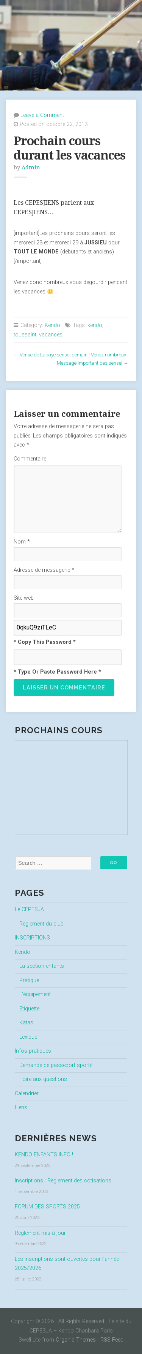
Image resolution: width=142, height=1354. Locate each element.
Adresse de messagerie (44, 570)
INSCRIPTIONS (32, 938)
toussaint (25, 335)
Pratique (29, 980)
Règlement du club (41, 924)
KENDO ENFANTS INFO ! (44, 1154)
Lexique (28, 1037)
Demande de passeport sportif (56, 1065)
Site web (24, 598)
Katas (26, 1022)
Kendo (52, 325)
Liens (21, 1107)
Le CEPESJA (29, 909)
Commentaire (30, 459)
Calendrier (27, 1093)
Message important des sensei (89, 363)
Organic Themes (76, 1340)
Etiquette (29, 1009)
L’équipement (35, 994)
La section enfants (41, 966)
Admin (31, 167)
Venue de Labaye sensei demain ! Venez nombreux (73, 355)
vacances (50, 335)
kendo (94, 325)
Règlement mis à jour (40, 1233)
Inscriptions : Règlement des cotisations (63, 1180)
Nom (22, 542)
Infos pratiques (33, 1051)
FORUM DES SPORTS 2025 (47, 1207)
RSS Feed (111, 1340)
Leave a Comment (42, 115)
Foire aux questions (43, 1079)
